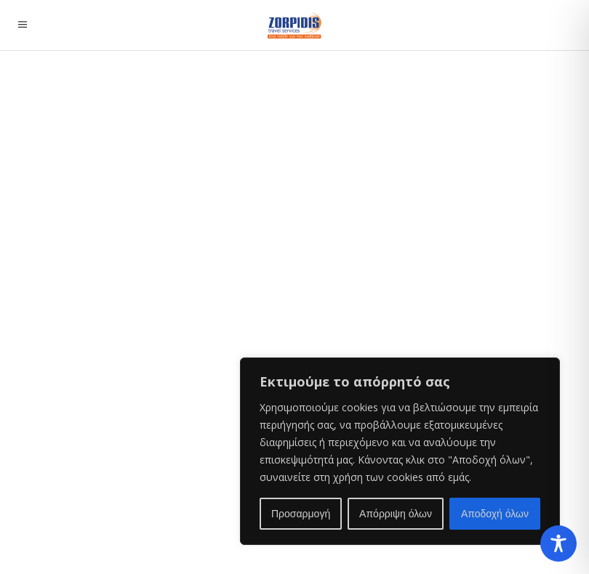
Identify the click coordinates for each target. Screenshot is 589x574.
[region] (400, 451)
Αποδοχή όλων (495, 513)
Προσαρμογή (300, 513)
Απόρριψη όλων (395, 513)
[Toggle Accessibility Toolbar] (558, 543)
